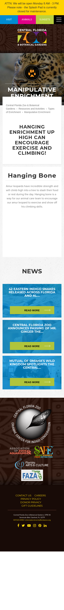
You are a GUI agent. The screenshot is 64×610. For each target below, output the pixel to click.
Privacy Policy (31, 498)
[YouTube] (29, 525)
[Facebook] (18, 525)
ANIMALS (27, 19)
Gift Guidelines (32, 505)
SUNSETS (44, 19)
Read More (32, 310)
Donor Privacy (30, 502)
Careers (40, 495)
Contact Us (23, 495)
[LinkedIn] (45, 525)
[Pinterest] (39, 525)
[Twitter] (23, 525)
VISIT (9, 19)
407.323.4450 (18, 520)
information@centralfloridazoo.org (38, 520)
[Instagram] (34, 525)
